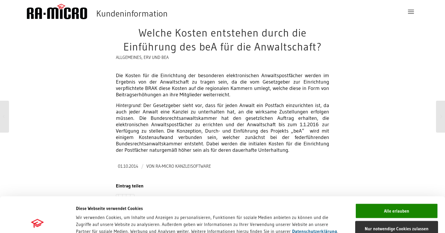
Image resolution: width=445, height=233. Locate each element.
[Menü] (411, 12)
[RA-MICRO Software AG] (121, 11)
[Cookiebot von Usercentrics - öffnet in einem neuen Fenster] (37, 221)
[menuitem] (411, 12)
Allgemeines (129, 57)
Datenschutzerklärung (314, 195)
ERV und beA (156, 57)
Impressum (87, 202)
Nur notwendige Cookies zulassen (396, 193)
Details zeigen (292, 221)
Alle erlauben (396, 175)
